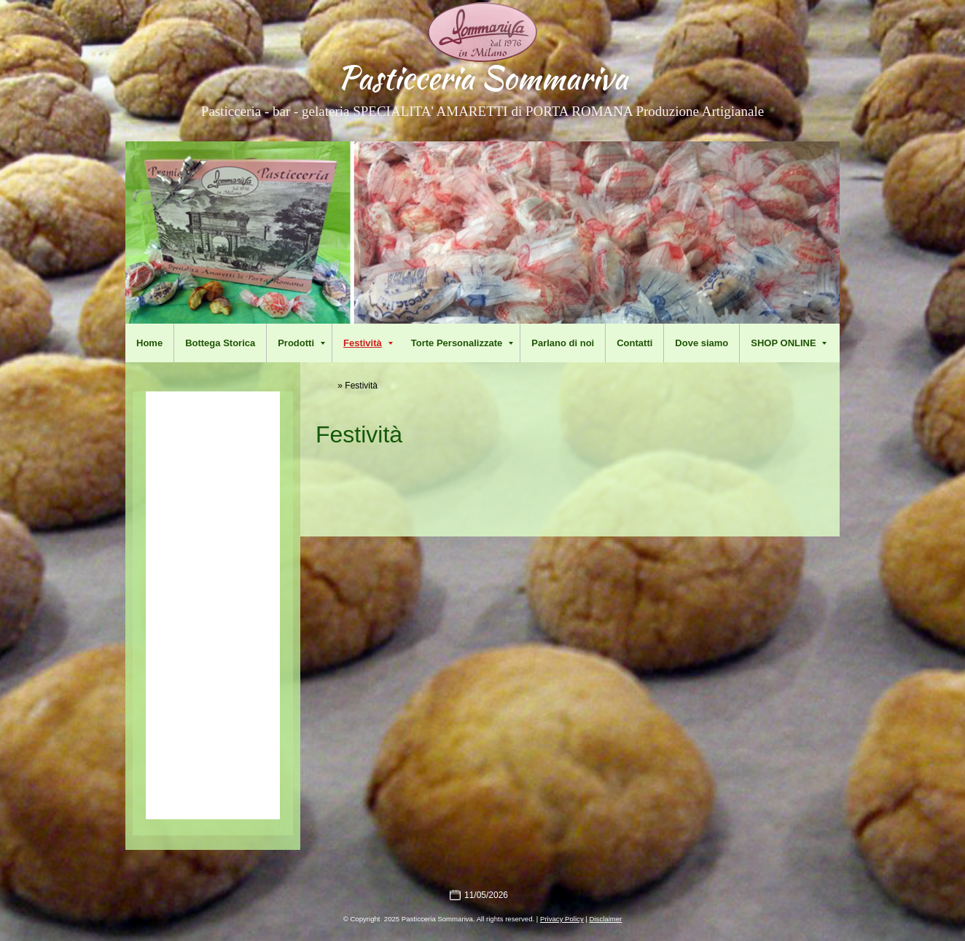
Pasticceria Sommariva (482, 78)
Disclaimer (606, 919)
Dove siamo (701, 342)
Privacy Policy (562, 919)
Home (149, 342)
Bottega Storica (220, 342)
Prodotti (301, 342)
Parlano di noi (562, 342)
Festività (368, 342)
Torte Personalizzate (462, 342)
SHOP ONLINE (788, 342)
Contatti (634, 342)
